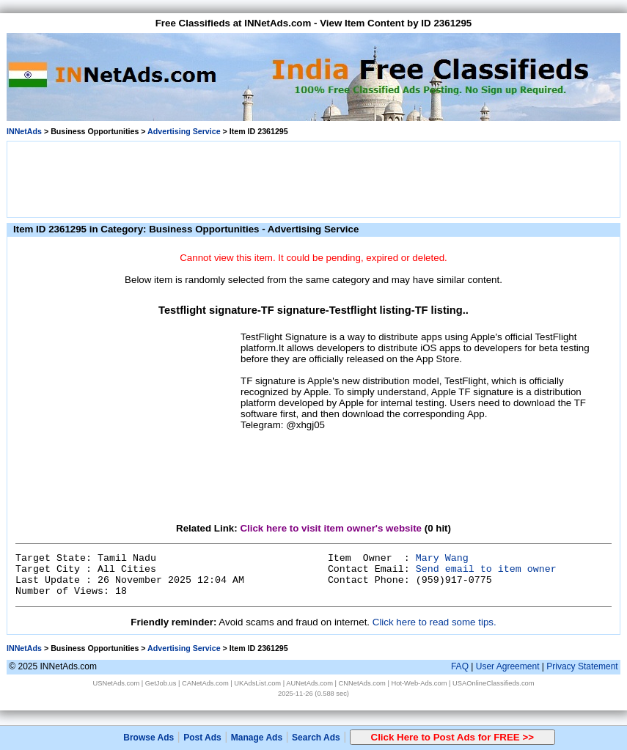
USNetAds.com (115, 683)
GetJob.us (161, 683)
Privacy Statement (581, 666)
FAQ (460, 666)
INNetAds (24, 131)
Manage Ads (256, 737)
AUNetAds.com (309, 683)
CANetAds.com (205, 683)
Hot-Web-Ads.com (419, 683)
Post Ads (202, 737)
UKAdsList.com (257, 683)
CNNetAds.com (362, 683)
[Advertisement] (314, 178)
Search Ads (316, 737)
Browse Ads (148, 737)
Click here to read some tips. (434, 622)
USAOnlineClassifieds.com (493, 683)
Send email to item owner (486, 569)
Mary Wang (442, 558)
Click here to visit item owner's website (331, 528)
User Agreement (508, 666)
